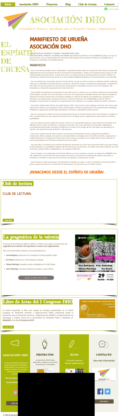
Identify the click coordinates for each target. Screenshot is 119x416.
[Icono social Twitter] (107, 391)
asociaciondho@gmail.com (16, 382)
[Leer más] (8, 220)
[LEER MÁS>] (15, 403)
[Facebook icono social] (100, 391)
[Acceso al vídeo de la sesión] (36, 278)
